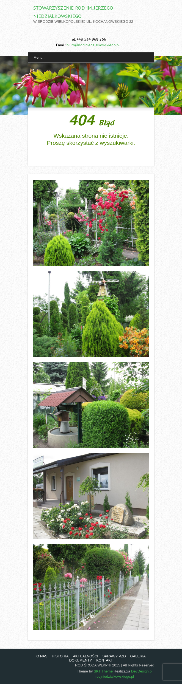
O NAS (41, 656)
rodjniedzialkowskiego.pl (114, 676)
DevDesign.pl (141, 671)
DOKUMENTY (80, 660)
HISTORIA (60, 656)
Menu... (39, 57)
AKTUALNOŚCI (85, 656)
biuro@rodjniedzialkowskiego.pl (93, 45)
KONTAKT (104, 660)
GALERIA (137, 656)
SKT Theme (103, 671)
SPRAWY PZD (114, 656)
